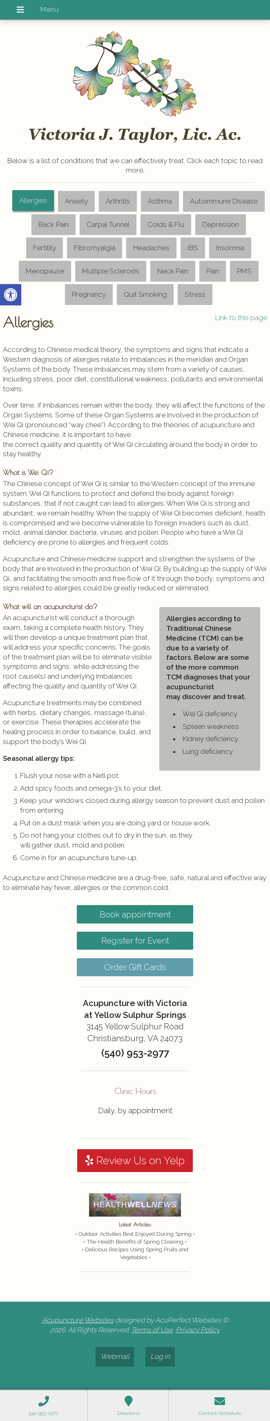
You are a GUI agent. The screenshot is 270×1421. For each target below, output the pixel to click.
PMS (244, 271)
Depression (220, 224)
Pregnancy (89, 294)
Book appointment (135, 914)
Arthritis (118, 201)
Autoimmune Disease (224, 201)
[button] (10, 294)
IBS (192, 248)
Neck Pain (172, 271)
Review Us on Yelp (135, 1160)
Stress (195, 294)
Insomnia (230, 248)
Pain (212, 271)
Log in (160, 1356)
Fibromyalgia (94, 248)
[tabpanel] (135, 606)
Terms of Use (152, 1330)
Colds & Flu (165, 224)
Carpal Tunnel (108, 224)
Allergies (33, 200)
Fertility (44, 248)
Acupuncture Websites (78, 1320)
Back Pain (53, 224)
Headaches (151, 248)
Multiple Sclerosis (110, 271)
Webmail (114, 1356)
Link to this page (241, 318)
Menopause (45, 271)
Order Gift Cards (135, 967)
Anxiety (76, 201)
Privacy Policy (197, 1330)
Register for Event (135, 941)
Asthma (160, 201)
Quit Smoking (145, 294)
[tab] (33, 201)
